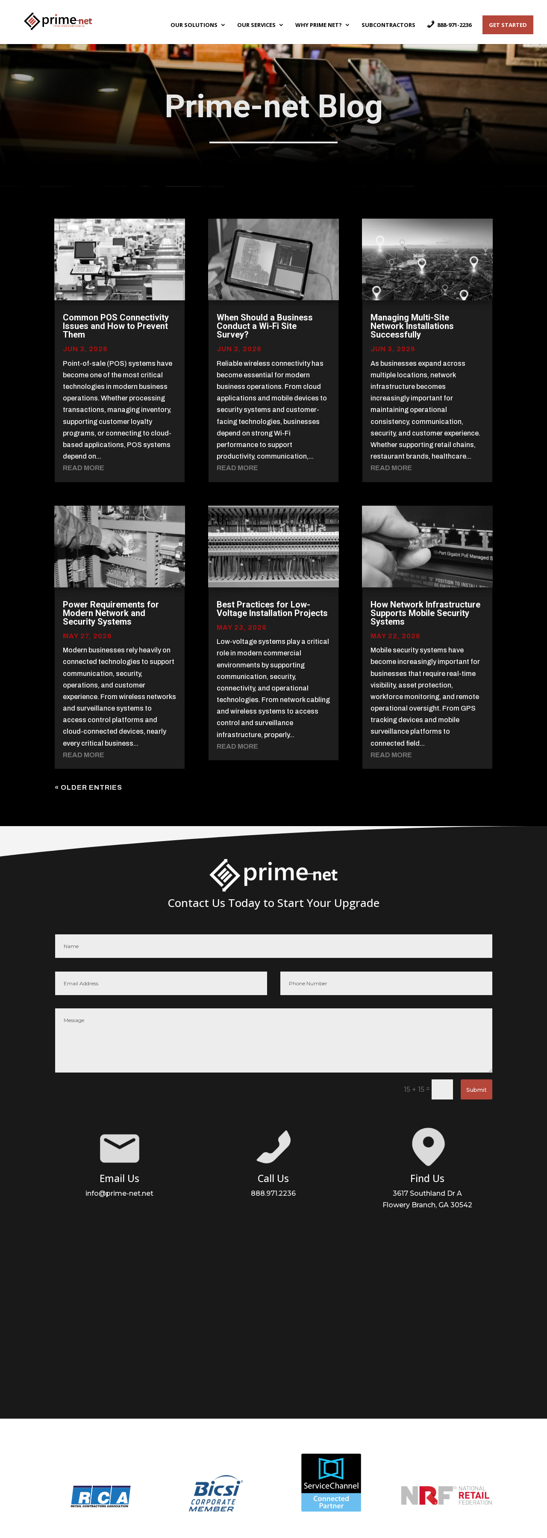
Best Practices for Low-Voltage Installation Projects (272, 608)
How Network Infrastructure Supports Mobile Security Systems (425, 613)
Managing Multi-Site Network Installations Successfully (412, 326)
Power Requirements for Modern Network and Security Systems (111, 613)
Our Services (256, 25)
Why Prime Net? (318, 25)
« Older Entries (88, 787)
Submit (476, 1089)
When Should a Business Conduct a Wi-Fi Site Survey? (265, 326)
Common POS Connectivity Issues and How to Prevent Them (116, 326)
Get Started (508, 25)
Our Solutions (194, 25)
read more (83, 467)
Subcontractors (388, 25)
